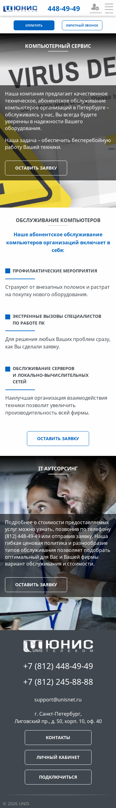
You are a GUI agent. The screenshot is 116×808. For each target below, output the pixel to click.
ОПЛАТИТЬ (33, 25)
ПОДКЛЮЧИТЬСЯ (58, 777)
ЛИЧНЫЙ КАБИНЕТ (58, 757)
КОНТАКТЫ (58, 737)
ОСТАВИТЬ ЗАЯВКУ (36, 168)
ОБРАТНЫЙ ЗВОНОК (82, 25)
